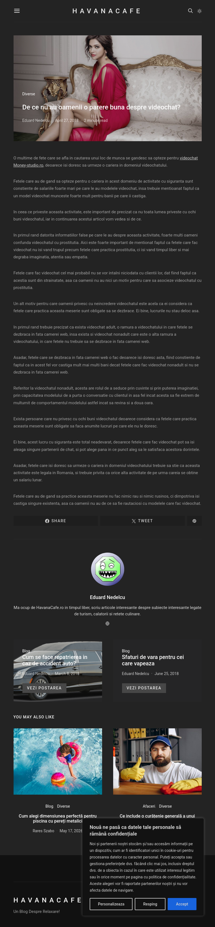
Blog (26, 651)
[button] (199, 11)
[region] (143, 867)
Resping (150, 904)
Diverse (28, 94)
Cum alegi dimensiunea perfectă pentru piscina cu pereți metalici (58, 818)
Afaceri (149, 806)
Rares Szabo (43, 831)
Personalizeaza (111, 904)
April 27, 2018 (66, 120)
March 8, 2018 (67, 673)
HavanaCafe (107, 11)
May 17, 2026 (71, 831)
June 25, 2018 (166, 673)
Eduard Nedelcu (36, 120)
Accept (182, 904)
